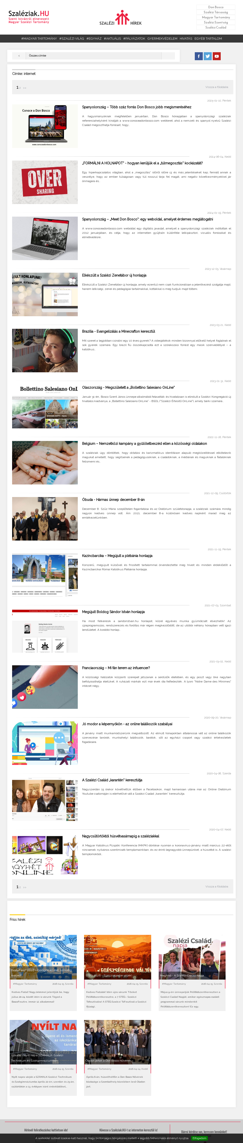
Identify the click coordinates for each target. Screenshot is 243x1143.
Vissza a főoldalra (216, 87)
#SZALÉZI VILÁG (71, 38)
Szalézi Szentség (216, 22)
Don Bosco (216, 7)
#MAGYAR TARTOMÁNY (39, 38)
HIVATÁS (186, 38)
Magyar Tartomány (216, 17)
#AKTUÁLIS (112, 38)
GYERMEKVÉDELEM (162, 38)
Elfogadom (199, 1138)
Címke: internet (23, 74)
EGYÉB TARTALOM (208, 38)
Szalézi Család (215, 27)
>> (24, 87)
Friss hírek (17, 920)
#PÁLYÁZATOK (134, 38)
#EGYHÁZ (94, 38)
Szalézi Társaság (216, 12)
